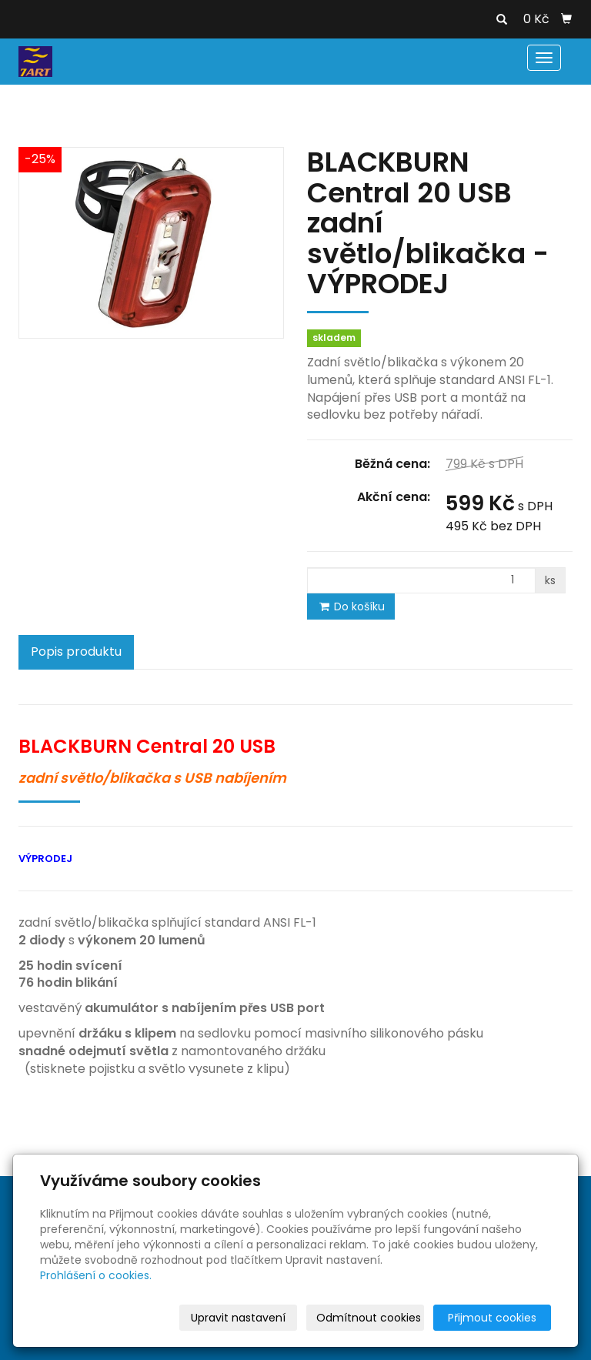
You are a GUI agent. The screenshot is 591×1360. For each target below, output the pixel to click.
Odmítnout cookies (368, 1317)
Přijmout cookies (492, 1317)
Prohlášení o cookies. (96, 1275)
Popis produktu (76, 651)
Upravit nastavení (238, 1317)
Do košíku (351, 606)
